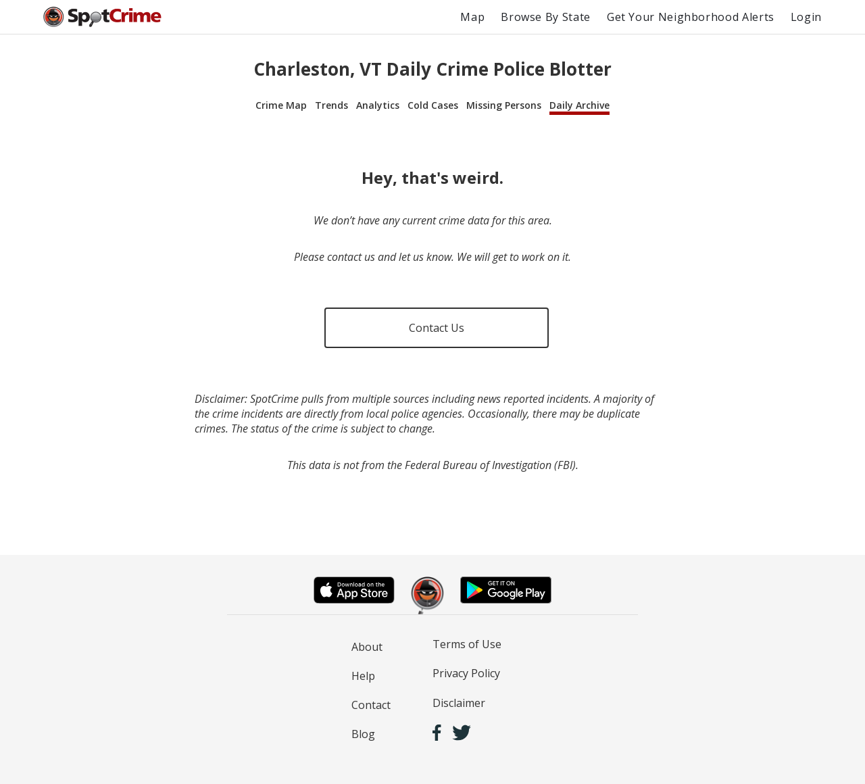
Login (806, 16)
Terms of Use (466, 644)
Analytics (377, 105)
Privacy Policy (466, 673)
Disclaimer (458, 702)
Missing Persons (503, 105)
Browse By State (546, 16)
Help (363, 675)
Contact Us (436, 327)
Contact (371, 704)
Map (472, 16)
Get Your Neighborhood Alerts (690, 16)
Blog (363, 734)
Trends (331, 105)
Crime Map (281, 105)
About (366, 646)
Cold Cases (432, 105)
